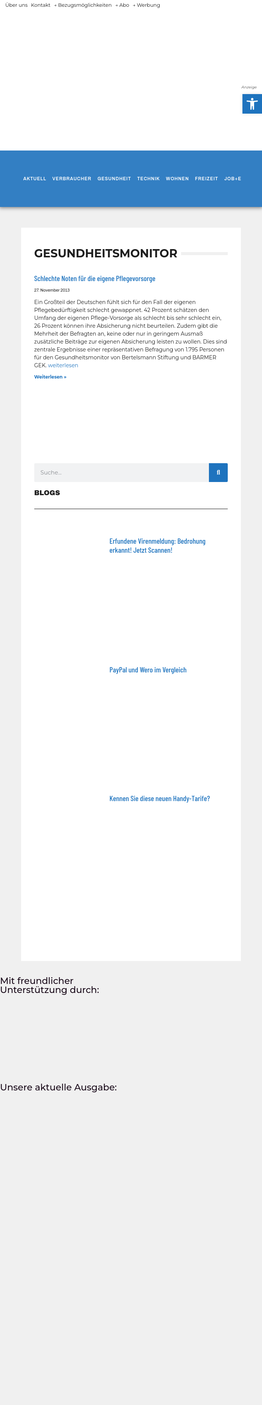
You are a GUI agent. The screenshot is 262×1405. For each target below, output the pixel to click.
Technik (148, 178)
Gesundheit (114, 178)
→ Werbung (146, 5)
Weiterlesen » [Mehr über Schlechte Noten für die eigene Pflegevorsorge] (50, 377)
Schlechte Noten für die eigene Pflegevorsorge (94, 278)
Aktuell (34, 178)
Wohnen (177, 178)
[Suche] (218, 472)
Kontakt (40, 5)
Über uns (16, 5)
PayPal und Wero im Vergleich (148, 669)
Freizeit (206, 178)
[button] (252, 104)
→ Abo (122, 5)
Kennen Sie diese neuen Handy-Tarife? (160, 798)
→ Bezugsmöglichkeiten (83, 5)
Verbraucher (71, 178)
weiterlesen (63, 365)
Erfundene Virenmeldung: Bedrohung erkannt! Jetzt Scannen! (158, 545)
